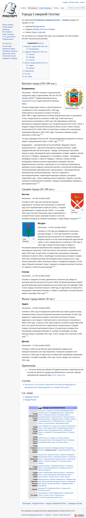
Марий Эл (64, 454)
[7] (26, 336)
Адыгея (66, 438)
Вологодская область (50, 428)
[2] (58, 140)
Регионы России (49, 495)
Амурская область (43, 479)
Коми (45, 430)
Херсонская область (44, 490)
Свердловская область (58, 466)
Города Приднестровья (56, 493)
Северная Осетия (31, 397)
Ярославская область (62, 423)
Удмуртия (54, 461)
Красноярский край (50, 474)
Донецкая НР (42, 488)
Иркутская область (59, 472)
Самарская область (60, 459)
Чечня (73, 450)
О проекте (47, 515)
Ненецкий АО (48, 432)
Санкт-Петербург (43, 426)
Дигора (42, 32)
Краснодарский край (44, 442)
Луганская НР (66, 488)
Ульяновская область (64, 461)
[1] (35, 97)
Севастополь (42, 438)
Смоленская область (45, 421)
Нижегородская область (45, 457)
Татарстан (47, 461)
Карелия (40, 430)
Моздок (36, 29)
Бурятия (52, 479)
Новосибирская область (64, 474)
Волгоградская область (60, 440)
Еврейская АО (60, 479)
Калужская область (63, 415)
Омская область (43, 477)
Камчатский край (47, 481)
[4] (79, 218)
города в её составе (53, 410)
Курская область (57, 417)
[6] (46, 292)
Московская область (44, 419)
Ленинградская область (56, 430)
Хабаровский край (67, 483)
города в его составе (58, 426)
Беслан (43, 29)
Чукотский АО (42, 485)
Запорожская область (54, 488)
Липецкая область (69, 417)
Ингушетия (48, 448)
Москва (40, 410)
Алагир (51, 29)
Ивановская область (50, 415)
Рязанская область (70, 419)
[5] (53, 266)
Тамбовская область (59, 421)
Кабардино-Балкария (59, 448)
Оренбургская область (60, 457)
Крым (53, 442)
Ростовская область (62, 442)
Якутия (44, 483)
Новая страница (45, 8)
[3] (37, 183)
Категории (27, 503)
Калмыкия (71, 440)
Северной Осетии (29, 101)
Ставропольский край (63, 450)
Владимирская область (57, 412)
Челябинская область (65, 468)
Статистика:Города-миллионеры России (50, 497)
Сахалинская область (54, 483)
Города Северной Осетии (56, 503)
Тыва (62, 477)
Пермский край (48, 459)
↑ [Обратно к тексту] (27, 369)
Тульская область (49, 423)
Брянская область (43, 412)
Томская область (54, 477)
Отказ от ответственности (61, 515)
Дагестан (41, 448)
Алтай (40, 472)
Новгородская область (60, 432)
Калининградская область (66, 428)
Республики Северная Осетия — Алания (51, 20)
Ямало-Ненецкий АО (44, 470)
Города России (30, 400)
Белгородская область (67, 410)
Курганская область (44, 466)
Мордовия (71, 454)
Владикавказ (39, 26)
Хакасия (67, 477)
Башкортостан (42, 454)
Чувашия (40, 463)
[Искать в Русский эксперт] (76, 12)
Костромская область (44, 417)
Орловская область (57, 419)
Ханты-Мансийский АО (51, 468)
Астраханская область (45, 440)
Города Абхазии (43, 493)
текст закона (57, 375)
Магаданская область (60, 481)
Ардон (34, 32)
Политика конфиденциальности (32, 515)
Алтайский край (47, 472)
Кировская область (53, 454)
